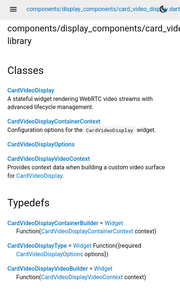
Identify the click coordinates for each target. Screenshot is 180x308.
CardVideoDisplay (30, 90)
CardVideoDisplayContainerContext (53, 121)
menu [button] (13, 9)
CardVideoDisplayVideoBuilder (47, 268)
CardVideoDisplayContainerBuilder (52, 223)
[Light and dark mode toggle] (163, 9)
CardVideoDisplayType (37, 245)
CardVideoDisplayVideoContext (48, 158)
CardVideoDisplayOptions (41, 144)
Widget (114, 223)
